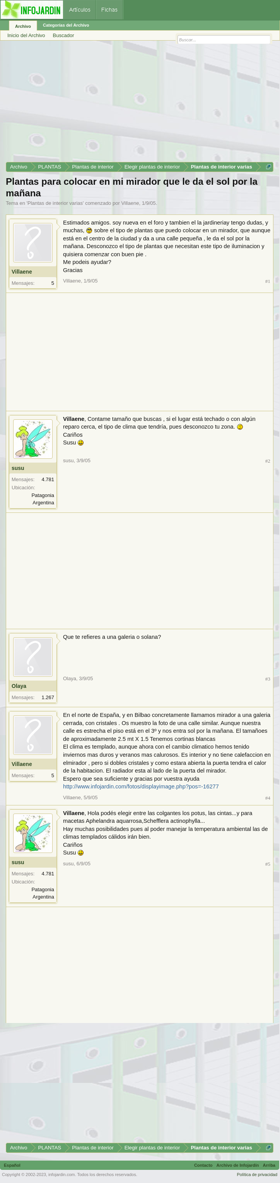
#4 (267, 798)
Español (12, 1165)
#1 (267, 281)
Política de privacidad (257, 1174)
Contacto (203, 1165)
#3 (267, 679)
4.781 (47, 479)
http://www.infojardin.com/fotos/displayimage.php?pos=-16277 (141, 786)
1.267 (47, 697)
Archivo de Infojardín (238, 1165)
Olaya (19, 686)
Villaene (130, 203)
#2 (267, 461)
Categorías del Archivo (66, 25)
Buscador (63, 35)
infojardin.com (61, 1174)
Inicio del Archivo (26, 35)
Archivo (23, 26)
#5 (267, 864)
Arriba (269, 1165)
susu (18, 468)
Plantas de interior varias (55, 203)
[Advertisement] (139, 104)
